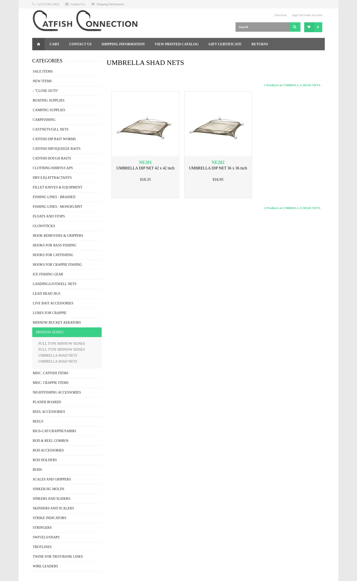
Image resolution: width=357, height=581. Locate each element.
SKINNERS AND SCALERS (53, 508)
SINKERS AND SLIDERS (51, 499)
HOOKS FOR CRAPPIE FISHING (57, 264)
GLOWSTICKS (44, 226)
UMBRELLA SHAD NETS (57, 355)
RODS (37, 470)
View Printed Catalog (177, 44)
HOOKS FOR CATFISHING (53, 255)
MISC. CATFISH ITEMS (50, 373)
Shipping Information (110, 4)
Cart (54, 44)
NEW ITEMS (42, 81)
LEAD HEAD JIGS (46, 293)
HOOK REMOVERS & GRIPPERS (58, 236)
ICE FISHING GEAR (48, 274)
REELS (38, 421)
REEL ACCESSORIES (49, 412)
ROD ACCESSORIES (48, 450)
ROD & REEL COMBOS (51, 441)
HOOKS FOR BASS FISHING (54, 245)
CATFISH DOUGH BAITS (52, 158)
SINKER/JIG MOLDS (48, 489)
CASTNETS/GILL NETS (51, 129)
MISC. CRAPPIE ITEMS (50, 383)
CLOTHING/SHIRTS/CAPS (53, 168)
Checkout (280, 15)
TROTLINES (42, 547)
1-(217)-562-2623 (47, 4)
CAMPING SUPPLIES (49, 110)
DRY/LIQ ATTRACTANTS (52, 178)
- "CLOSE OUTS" (46, 91)
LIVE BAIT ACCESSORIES (53, 303)
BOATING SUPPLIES (48, 100)
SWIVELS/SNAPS (46, 537)
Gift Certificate (224, 44)
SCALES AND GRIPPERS (52, 479)
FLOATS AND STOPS (49, 216)
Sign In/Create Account (307, 15)
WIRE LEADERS (45, 566)
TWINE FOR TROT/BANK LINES (58, 556)
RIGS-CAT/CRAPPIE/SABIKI (54, 431)
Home (38, 44)
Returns (259, 44)
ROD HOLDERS (45, 460)
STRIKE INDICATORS (49, 518)
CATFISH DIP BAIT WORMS (54, 139)
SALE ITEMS (43, 71)
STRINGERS (42, 527)
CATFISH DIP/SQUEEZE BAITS (57, 149)
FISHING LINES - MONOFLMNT (57, 207)
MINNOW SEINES (49, 332)
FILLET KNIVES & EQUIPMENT (57, 187)
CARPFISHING (44, 120)
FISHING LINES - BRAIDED (54, 197)
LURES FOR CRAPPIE (49, 313)
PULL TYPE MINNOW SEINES (61, 343)
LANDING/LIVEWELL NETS (54, 284)
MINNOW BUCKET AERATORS (57, 322)
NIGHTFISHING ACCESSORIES (57, 392)
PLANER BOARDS (47, 402)
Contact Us (78, 4)
